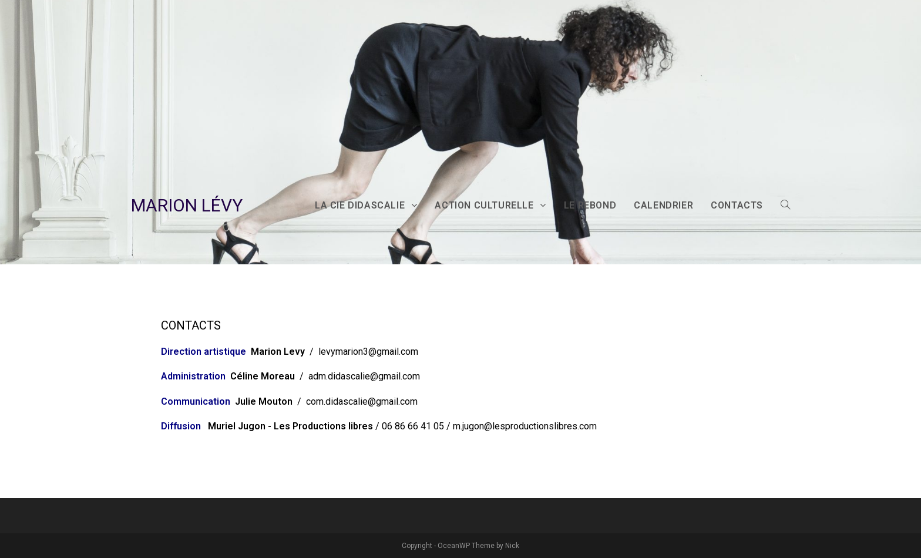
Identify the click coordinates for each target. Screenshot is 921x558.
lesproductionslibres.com (544, 426)
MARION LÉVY (187, 205)
